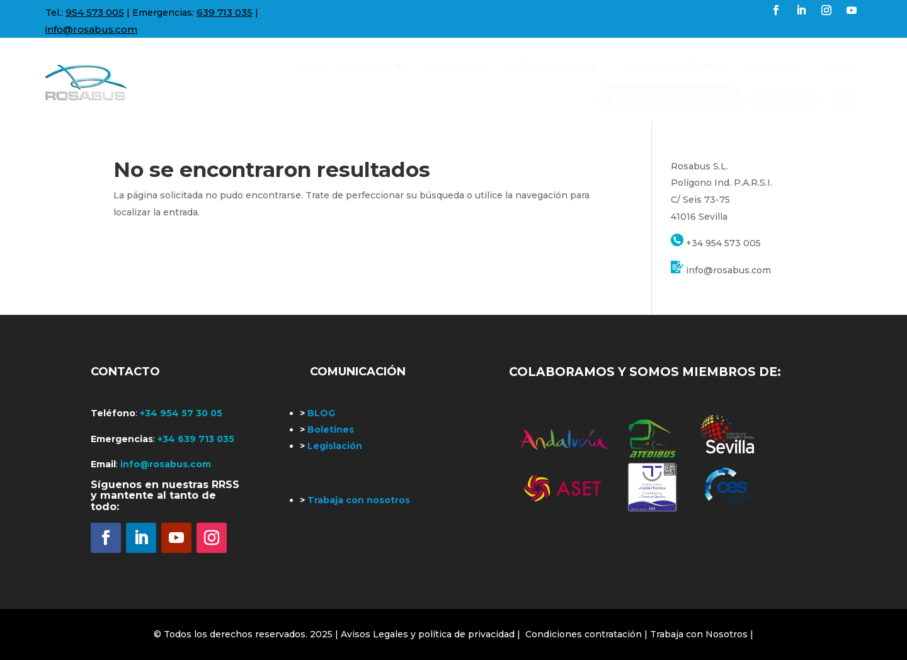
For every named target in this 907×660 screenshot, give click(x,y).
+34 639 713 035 (195, 439)
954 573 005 (95, 12)
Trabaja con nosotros (355, 500)
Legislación (331, 446)
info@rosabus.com (91, 29)
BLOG (317, 413)
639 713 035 (225, 12)
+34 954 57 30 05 (181, 413)
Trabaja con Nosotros (699, 634)
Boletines (327, 429)
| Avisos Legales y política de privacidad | (428, 634)
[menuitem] (310, 62)
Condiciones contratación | (587, 634)
